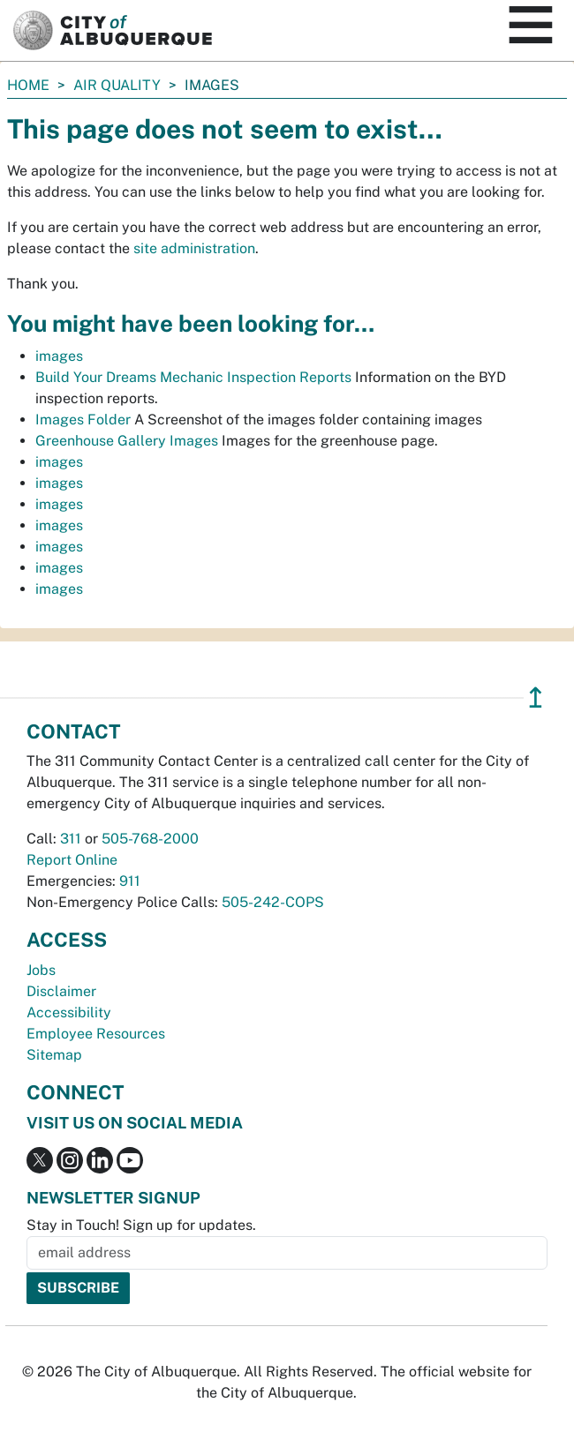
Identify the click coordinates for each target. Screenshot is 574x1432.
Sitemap (54, 1054)
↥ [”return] (536, 697)
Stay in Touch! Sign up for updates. (141, 1225)
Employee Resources (95, 1033)
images (59, 356)
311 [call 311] (70, 838)
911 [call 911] (129, 881)
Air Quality (117, 85)
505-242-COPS (273, 902)
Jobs (41, 970)
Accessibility (68, 1012)
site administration (194, 248)
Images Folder (83, 419)
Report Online (71, 859)
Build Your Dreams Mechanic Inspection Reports (193, 377)
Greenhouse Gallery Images (126, 440)
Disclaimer (61, 991)
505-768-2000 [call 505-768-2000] (150, 838)
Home (28, 85)
